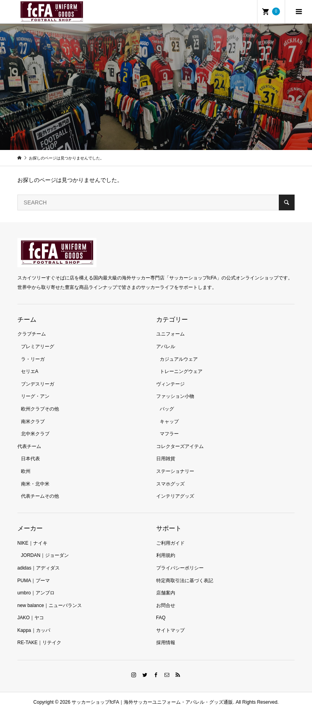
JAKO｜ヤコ (30, 617)
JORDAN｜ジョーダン (45, 555)
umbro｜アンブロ (36, 593)
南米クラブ (33, 421)
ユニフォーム (170, 334)
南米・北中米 (35, 484)
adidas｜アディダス (38, 568)
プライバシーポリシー (180, 568)
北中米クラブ (35, 434)
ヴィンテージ (170, 384)
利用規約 (165, 555)
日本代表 (30, 458)
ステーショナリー (175, 471)
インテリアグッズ (175, 496)
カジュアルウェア (179, 359)
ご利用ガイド (170, 543)
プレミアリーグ (37, 346)
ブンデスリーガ (37, 384)
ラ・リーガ (33, 359)
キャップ (169, 421)
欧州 (25, 471)
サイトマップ (170, 630)
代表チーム (29, 446)
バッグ (167, 409)
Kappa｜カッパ (33, 630)
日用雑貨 (165, 458)
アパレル (165, 346)
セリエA (29, 371)
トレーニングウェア (181, 371)
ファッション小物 (175, 396)
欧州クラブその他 (40, 409)
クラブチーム (31, 334)
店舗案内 (165, 593)
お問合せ (165, 605)
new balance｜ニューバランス (49, 605)
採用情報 (165, 642)
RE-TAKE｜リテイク (39, 642)
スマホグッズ (170, 484)
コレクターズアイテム (180, 446)
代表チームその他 (40, 496)
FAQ (161, 617)
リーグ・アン (35, 396)
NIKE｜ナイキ (32, 543)
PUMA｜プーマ (33, 580)
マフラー (169, 434)
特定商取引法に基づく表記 (184, 580)
